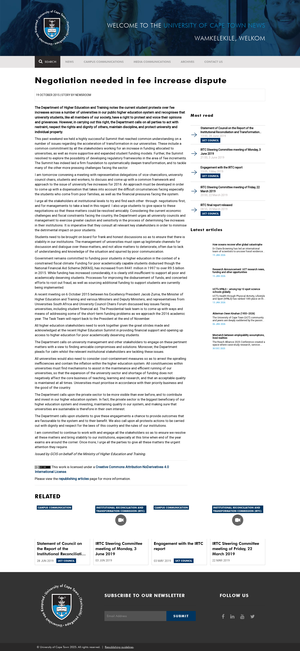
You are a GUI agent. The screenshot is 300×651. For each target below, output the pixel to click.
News (69, 61)
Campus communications (104, 61)
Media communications (152, 61)
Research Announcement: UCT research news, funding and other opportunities (239, 271)
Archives (187, 61)
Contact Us (213, 61)
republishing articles (74, 479)
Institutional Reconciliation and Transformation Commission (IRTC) (120, 509)
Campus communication (54, 507)
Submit (181, 616)
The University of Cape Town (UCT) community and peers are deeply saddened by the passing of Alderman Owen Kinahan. (238, 319)
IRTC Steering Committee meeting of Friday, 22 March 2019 (230, 189)
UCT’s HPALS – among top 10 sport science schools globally (236, 290)
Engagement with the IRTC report (221, 167)
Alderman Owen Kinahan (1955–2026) (234, 313)
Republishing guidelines (119, 647)
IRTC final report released (216, 205)
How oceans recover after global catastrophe (237, 244)
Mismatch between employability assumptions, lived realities (238, 336)
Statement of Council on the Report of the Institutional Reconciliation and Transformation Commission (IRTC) (230, 130)
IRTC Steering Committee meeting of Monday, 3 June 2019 (231, 151)
